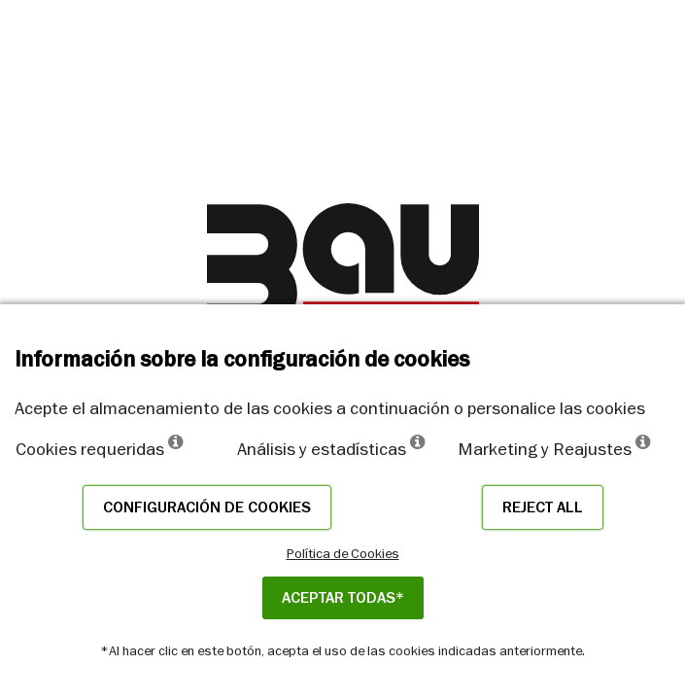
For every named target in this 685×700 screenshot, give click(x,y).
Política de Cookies (343, 553)
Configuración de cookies (207, 507)
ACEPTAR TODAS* (343, 598)
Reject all (542, 507)
